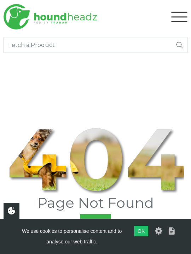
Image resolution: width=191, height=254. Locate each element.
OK (141, 231)
